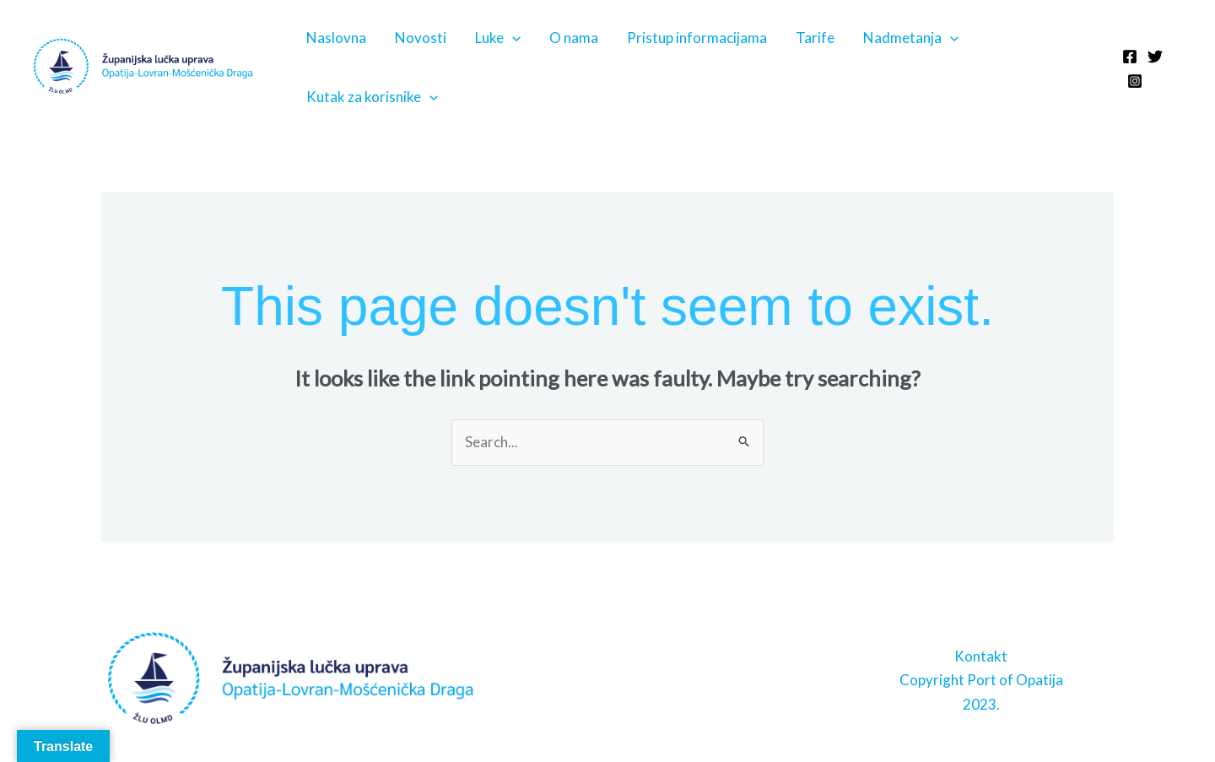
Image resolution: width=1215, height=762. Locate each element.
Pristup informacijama (697, 37)
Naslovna (336, 37)
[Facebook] (1129, 56)
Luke (498, 38)
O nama (573, 37)
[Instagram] (1134, 81)
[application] (512, 38)
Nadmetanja (910, 38)
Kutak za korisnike (372, 97)
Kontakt (980, 656)
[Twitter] (1155, 56)
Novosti (420, 37)
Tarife (815, 37)
